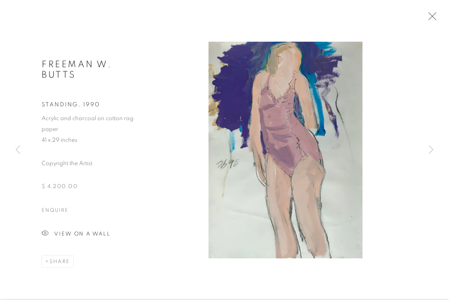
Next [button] (431, 150)
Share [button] (60, 262)
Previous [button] (18, 150)
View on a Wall (76, 235)
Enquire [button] (55, 211)
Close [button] (430, 18)
